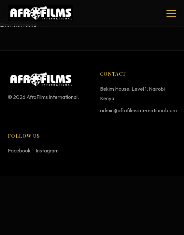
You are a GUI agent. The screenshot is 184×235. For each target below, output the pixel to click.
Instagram (47, 150)
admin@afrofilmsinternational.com (138, 110)
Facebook (19, 150)
